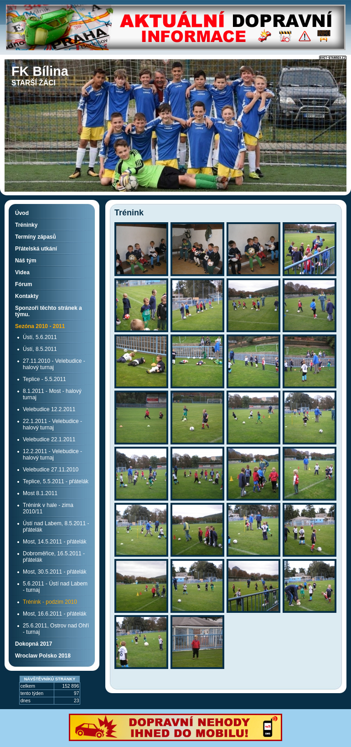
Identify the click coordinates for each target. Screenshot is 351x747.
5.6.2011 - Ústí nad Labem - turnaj (55, 586)
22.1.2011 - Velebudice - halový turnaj (52, 424)
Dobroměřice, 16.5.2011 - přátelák (54, 556)
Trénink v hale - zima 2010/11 (48, 508)
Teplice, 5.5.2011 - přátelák (55, 481)
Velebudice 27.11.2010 (50, 469)
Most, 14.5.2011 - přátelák (54, 541)
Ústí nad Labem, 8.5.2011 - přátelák (56, 526)
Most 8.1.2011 (40, 493)
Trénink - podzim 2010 (50, 602)
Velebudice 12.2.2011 (49, 409)
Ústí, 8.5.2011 (40, 349)
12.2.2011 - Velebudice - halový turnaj (52, 454)
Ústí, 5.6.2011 (40, 337)
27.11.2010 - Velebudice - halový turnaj (54, 364)
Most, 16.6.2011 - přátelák (54, 614)
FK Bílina (39, 71)
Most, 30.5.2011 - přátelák (54, 572)
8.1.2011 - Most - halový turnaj (52, 394)
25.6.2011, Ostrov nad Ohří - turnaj (56, 628)
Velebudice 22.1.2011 (49, 439)
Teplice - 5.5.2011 (44, 379)
